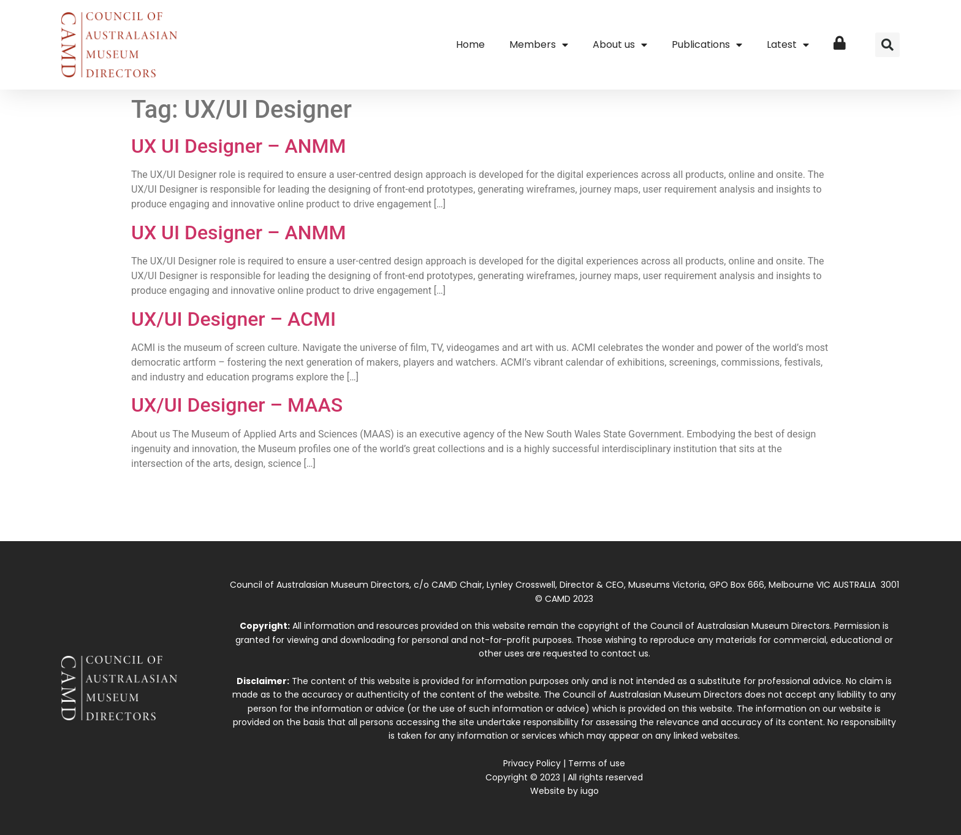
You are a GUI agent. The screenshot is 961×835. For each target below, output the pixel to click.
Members (538, 45)
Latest (788, 45)
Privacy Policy (532, 763)
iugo (589, 791)
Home (470, 44)
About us (620, 45)
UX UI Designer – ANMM (238, 146)
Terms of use (596, 763)
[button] (887, 45)
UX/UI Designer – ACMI (233, 319)
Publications (707, 45)
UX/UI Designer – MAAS (237, 405)
